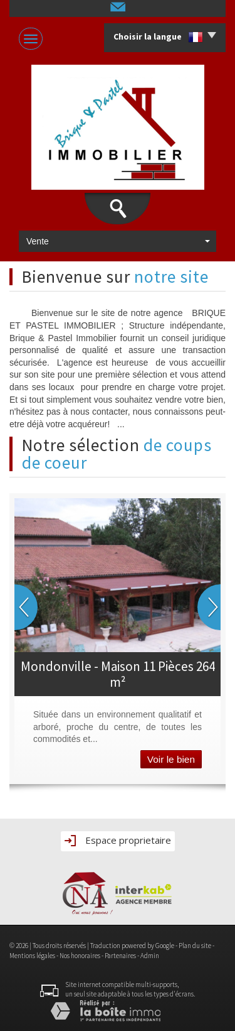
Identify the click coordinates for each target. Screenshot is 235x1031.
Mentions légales (32, 955)
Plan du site (195, 945)
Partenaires (120, 955)
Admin (149, 955)
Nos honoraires (80, 955)
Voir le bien (171, 759)
